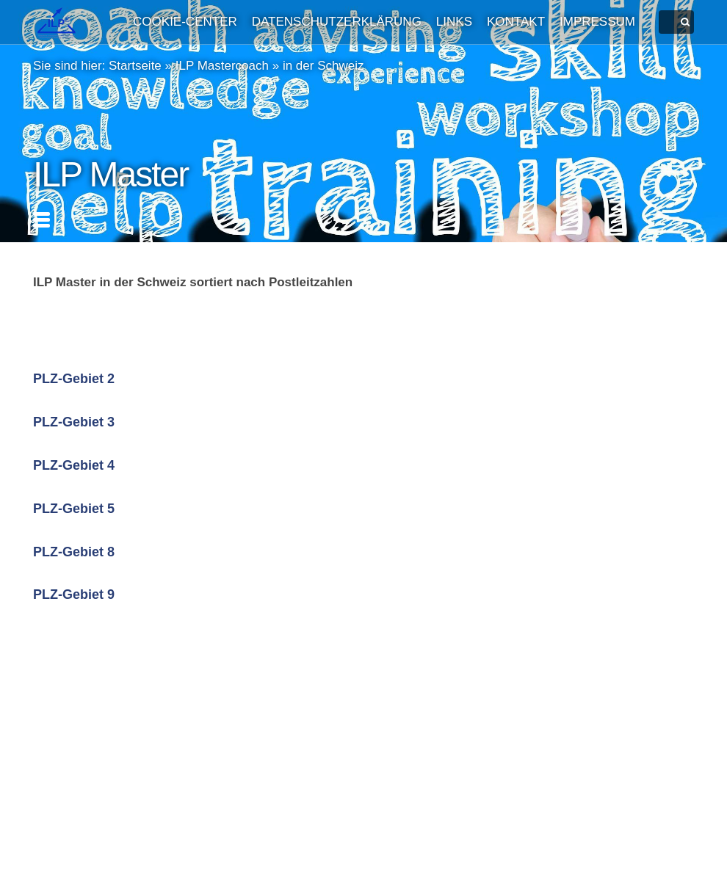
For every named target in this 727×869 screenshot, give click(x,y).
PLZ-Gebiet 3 (74, 422)
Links (454, 22)
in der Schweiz (323, 66)
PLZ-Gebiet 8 (74, 552)
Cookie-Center (185, 22)
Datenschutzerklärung (337, 22)
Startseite (135, 66)
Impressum (597, 22)
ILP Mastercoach (222, 66)
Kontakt (516, 22)
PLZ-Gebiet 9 (74, 594)
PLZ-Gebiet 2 (74, 378)
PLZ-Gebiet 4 (74, 465)
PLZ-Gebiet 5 (74, 508)
